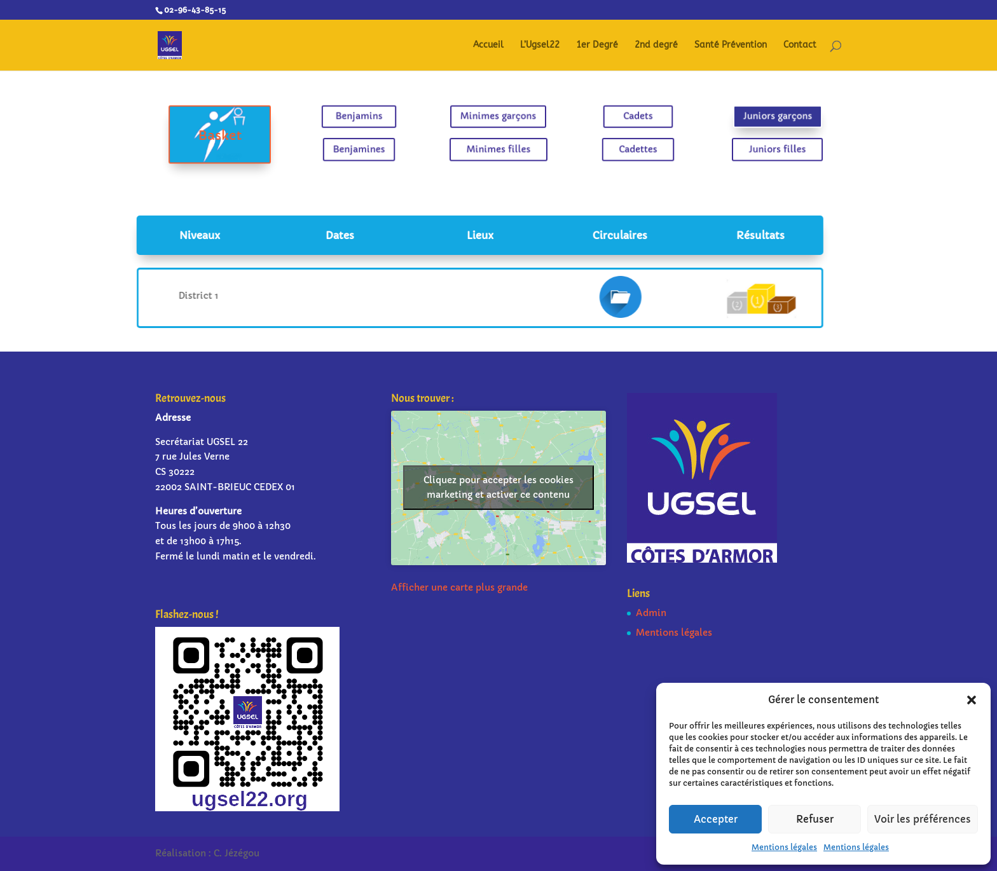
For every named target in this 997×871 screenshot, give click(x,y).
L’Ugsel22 (540, 45)
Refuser (815, 819)
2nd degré (656, 45)
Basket (245, 135)
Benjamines (371, 147)
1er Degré (597, 45)
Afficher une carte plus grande (459, 587)
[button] (971, 700)
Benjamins (371, 118)
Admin (651, 613)
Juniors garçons (751, 118)
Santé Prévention (730, 45)
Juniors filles (752, 147)
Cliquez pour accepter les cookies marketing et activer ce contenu (498, 487)
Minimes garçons (498, 118)
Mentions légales (784, 847)
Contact (799, 45)
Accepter (716, 819)
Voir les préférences (922, 819)
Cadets (625, 118)
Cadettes (625, 147)
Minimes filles (498, 147)
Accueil (488, 45)
